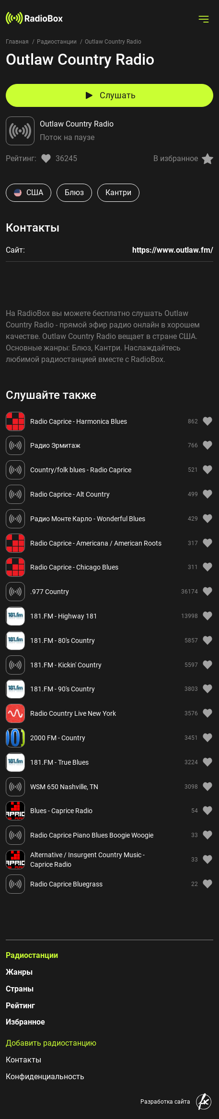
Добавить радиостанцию (51, 1043)
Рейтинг (20, 1005)
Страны (20, 988)
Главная (17, 41)
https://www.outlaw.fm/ (172, 250)
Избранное (25, 1021)
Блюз (74, 192)
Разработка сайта (165, 1101)
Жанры (19, 972)
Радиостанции (57, 41)
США (28, 192)
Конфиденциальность (45, 1076)
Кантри (118, 192)
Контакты (23, 1059)
